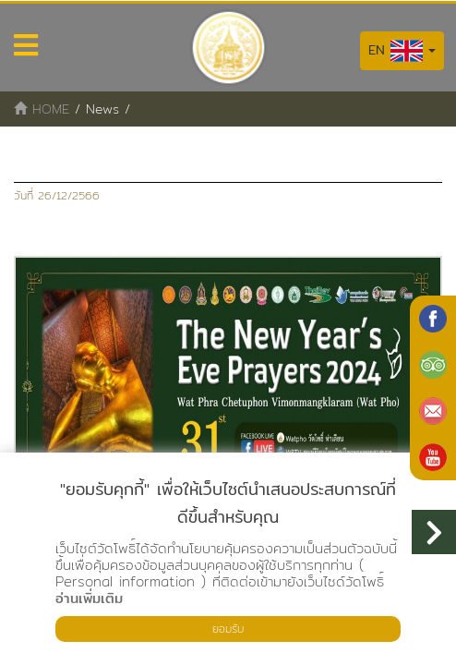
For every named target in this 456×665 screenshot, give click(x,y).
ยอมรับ (228, 628)
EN (402, 51)
